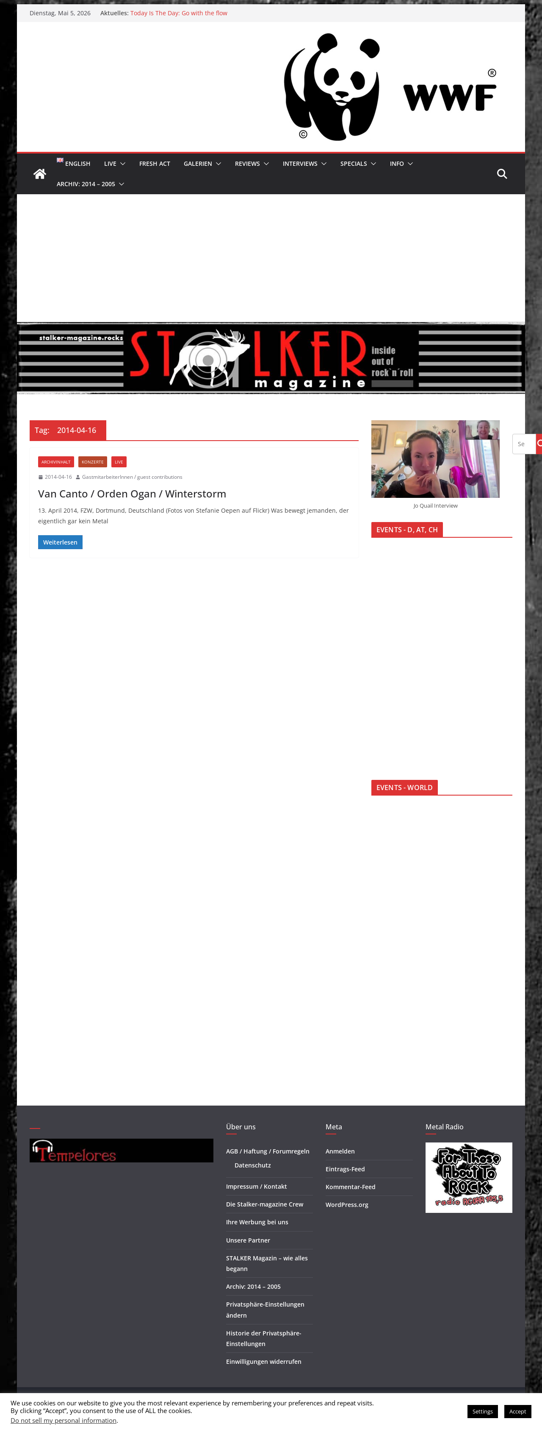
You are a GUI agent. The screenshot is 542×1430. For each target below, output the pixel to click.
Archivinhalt (56, 462)
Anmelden (340, 1151)
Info (397, 163)
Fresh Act (154, 163)
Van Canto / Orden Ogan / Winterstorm (132, 493)
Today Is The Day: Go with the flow (178, 13)
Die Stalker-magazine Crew (264, 1204)
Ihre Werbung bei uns (257, 1222)
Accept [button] (517, 1411)
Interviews (300, 163)
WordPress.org (347, 1205)
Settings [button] (483, 1411)
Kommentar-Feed (351, 1187)
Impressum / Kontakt (256, 1186)
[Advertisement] (271, 257)
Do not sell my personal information (63, 1420)
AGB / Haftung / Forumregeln (268, 1151)
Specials (353, 163)
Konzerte (93, 462)
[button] (121, 164)
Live (110, 163)
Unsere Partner (248, 1240)
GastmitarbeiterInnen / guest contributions (132, 476)
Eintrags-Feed (345, 1169)
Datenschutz (253, 1165)
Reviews (247, 163)
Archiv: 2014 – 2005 (86, 184)
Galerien (198, 163)
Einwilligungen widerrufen (263, 1361)
